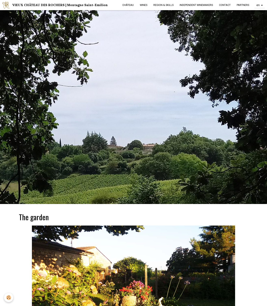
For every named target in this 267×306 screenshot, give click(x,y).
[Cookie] (8, 297)
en (258, 5)
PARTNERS (243, 5)
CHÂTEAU (128, 5)
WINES (143, 5)
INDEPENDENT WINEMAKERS (196, 5)
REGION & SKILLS (163, 5)
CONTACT (225, 5)
